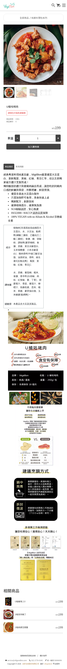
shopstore (48, 663)
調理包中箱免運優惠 (17, 112)
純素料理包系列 (39, 17)
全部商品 (24, 17)
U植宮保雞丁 (20, 614)
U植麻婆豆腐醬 (21, 627)
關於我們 (43, 655)
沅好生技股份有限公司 (30, 663)
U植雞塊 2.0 (20, 601)
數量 (10, 138)
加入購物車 (33, 146)
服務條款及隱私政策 (28, 655)
